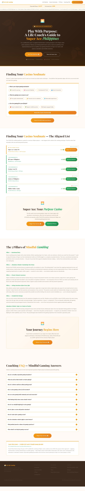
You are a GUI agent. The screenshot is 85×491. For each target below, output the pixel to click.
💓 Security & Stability (29, 90)
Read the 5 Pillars (51, 223)
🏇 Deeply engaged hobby (47, 107)
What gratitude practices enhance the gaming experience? (42, 424)
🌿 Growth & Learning (15, 90)
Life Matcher (45, 2)
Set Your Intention (71, 159)
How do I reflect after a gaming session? (42, 414)
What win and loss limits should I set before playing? (42, 379)
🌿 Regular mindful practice (31, 107)
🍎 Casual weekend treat (15, 107)
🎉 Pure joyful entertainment (16, 98)
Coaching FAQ (67, 2)
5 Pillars (61, 2)
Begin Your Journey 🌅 (35, 224)
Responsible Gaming (55, 472)
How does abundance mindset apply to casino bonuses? (42, 419)
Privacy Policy (53, 467)
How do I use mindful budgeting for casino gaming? (42, 404)
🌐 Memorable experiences (50, 98)
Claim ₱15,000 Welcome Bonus (42, 120)
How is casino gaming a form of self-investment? (42, 389)
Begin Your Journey (77, 2)
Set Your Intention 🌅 (33, 54)
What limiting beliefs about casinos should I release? (42, 399)
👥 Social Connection (56, 90)
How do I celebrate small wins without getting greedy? (42, 384)
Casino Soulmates (53, 2)
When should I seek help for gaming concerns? (42, 429)
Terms (52, 470)
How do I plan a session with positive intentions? (42, 409)
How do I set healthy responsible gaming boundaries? (42, 374)
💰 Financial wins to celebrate (34, 98)
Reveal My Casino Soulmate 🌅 (42, 112)
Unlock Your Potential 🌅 (42, 342)
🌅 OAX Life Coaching (7, 2)
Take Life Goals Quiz (52, 54)
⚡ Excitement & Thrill (42, 90)
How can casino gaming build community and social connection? (42, 394)
